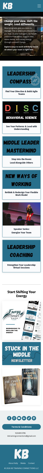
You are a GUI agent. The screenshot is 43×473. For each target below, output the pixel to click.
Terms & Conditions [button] (22, 426)
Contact (31, 463)
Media (23, 463)
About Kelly (13, 463)
